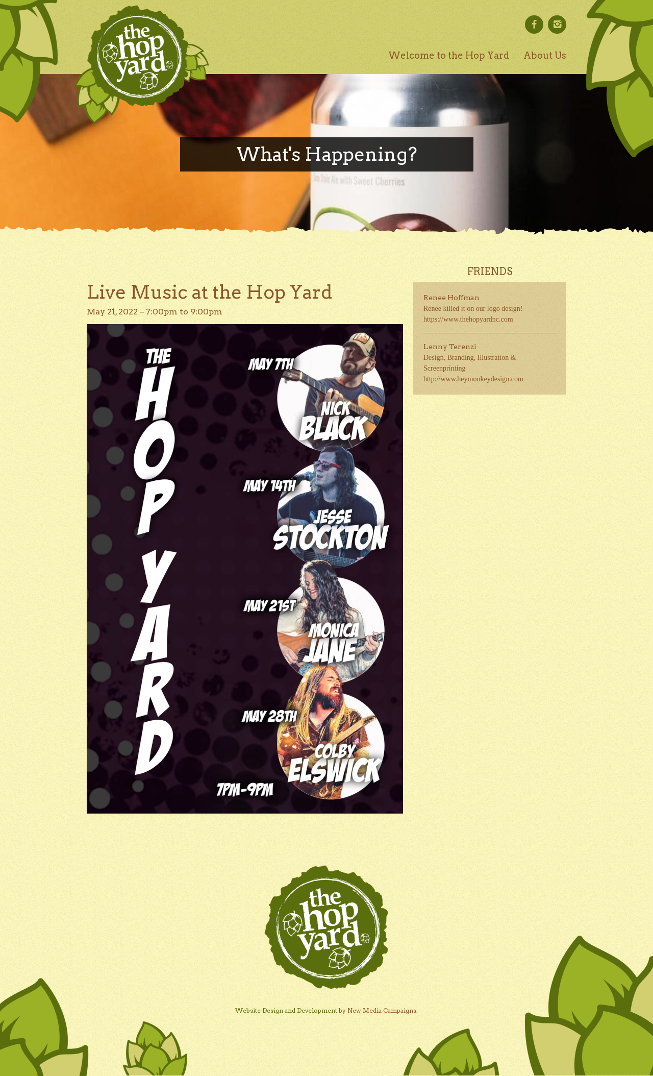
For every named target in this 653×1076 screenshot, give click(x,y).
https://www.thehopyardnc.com (468, 319)
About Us (544, 55)
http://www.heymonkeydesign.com (473, 379)
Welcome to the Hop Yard (448, 55)
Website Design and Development (286, 1010)
